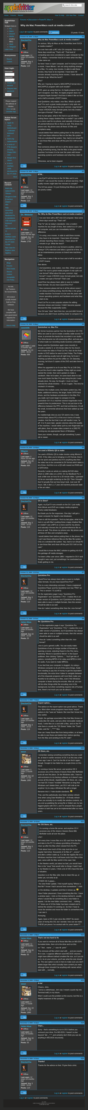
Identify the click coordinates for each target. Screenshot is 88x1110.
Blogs (9, 263)
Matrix (11, 31)
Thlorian (8, 193)
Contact (81, 15)
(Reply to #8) (44, 700)
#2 (83, 171)
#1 (83, 37)
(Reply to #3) (44, 324)
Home (6, 15)
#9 (83, 700)
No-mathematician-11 (10, 228)
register (30, 32)
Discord (12, 34)
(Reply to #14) (45, 1059)
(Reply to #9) (44, 748)
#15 (82, 1059)
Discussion (32, 20)
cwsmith (25, 328)
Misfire (11, 36)
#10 (82, 748)
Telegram (12, 47)
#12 (82, 935)
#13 (82, 980)
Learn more (9, 49)
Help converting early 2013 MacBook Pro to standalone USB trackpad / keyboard (10, 215)
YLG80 (7, 244)
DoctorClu (26, 40)
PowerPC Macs (45, 20)
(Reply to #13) (45, 1023)
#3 (83, 211)
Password (9, 77)
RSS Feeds (11, 269)
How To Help (59, 15)
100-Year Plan (71, 15)
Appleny (8, 253)
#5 (83, 448)
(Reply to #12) (45, 980)
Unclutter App (11, 111)
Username (9, 71)
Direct (9, 109)
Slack (11, 44)
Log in (22, 32)
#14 (82, 1023)
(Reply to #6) (44, 572)
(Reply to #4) (45, 448)
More (15, 177)
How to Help (11, 325)
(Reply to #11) (45, 935)
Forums (13, 15)
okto (6, 204)
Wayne (24, 451)
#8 (83, 619)
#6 (83, 498)
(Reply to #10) (46, 822)
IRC (10, 29)
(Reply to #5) (45, 498)
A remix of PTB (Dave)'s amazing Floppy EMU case (12, 150)
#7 (83, 572)
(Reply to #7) (44, 619)
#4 (83, 324)
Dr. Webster (27, 214)
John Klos (26, 622)
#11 (82, 822)
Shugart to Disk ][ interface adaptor (10, 199)
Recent (20, 15)
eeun (23, 752)
